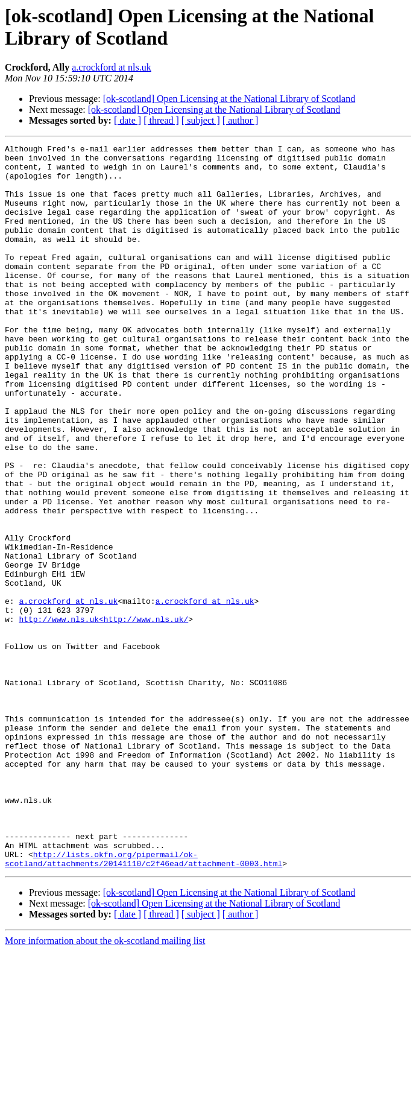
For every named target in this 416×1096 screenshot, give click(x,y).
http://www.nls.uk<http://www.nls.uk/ (103, 714)
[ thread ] (161, 120)
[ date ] (127, 120)
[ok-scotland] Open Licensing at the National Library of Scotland (229, 98)
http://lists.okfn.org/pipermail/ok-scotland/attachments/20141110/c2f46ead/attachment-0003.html (143, 1002)
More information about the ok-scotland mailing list (105, 1085)
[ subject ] (200, 120)
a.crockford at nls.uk (111, 67)
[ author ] (240, 120)
